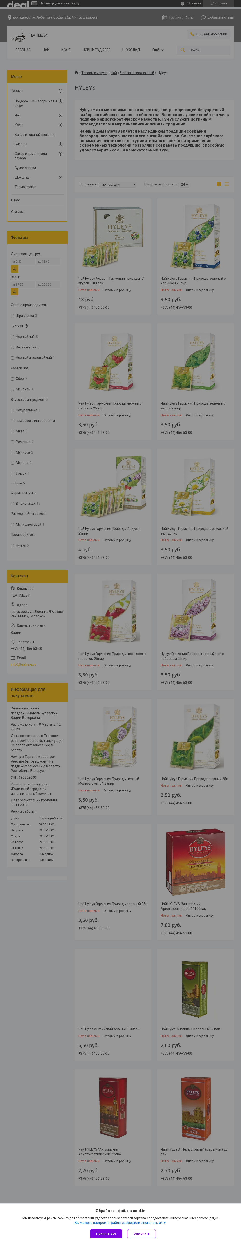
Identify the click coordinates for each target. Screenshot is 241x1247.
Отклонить (142, 1233)
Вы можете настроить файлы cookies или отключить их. (119, 1223)
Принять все (106, 1233)
